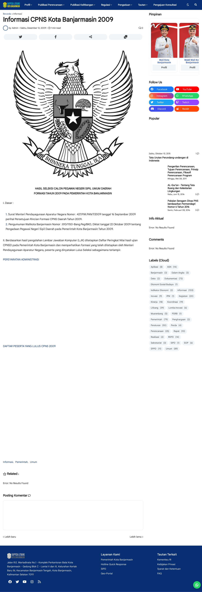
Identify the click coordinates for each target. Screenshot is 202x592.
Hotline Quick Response (113, 564)
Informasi (17, 14)
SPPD (156, 348)
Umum (33, 461)
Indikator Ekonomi (162, 290)
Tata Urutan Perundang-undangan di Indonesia (168, 159)
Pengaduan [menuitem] (124, 4)
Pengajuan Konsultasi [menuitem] (164, 4)
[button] (187, 5)
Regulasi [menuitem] (105, 4)
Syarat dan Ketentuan (169, 568)
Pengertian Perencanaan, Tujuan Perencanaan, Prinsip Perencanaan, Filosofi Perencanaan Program (183, 171)
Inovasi (156, 296)
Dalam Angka (180, 272)
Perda (176, 325)
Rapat (179, 331)
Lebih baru (10, 536)
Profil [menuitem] (27, 4)
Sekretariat (158, 343)
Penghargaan (181, 319)
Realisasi (157, 337)
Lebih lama (135, 536)
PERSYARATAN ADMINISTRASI (21, 259)
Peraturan (158, 325)
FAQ (159, 573)
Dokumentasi (173, 278)
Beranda (7, 14)
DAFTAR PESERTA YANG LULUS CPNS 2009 (29, 346)
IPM (170, 296)
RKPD (173, 337)
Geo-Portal (107, 573)
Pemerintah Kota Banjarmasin (117, 559)
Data (155, 278)
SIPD (175, 343)
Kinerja (157, 302)
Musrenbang (159, 313)
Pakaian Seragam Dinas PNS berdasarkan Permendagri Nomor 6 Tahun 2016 (183, 203)
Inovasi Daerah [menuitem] (34, 14)
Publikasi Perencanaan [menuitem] (50, 4)
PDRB (177, 313)
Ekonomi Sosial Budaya (164, 284)
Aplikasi (157, 267)
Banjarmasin (159, 272)
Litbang (157, 308)
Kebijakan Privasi (166, 564)
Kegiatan (186, 296)
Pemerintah (21, 461)
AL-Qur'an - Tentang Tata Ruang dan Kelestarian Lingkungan (181, 188)
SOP (188, 343)
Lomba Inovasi (177, 308)
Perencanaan (160, 331)
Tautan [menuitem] (141, 4)
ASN (172, 267)
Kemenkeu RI (164, 559)
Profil (164, 67)
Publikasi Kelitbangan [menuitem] (81, 4)
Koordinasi (175, 302)
